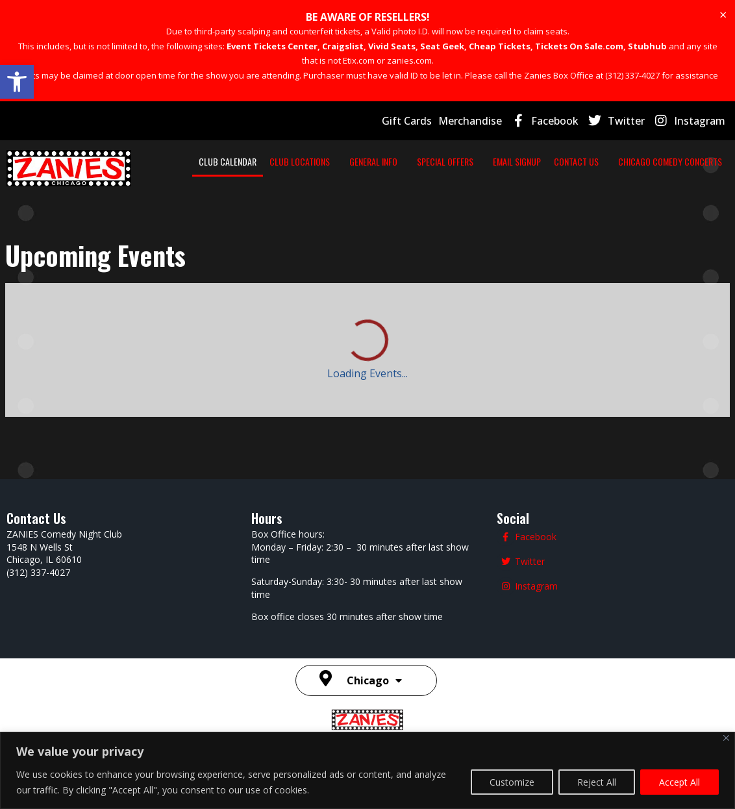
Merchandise (470, 121)
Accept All (679, 782)
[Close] (726, 738)
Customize (512, 782)
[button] (17, 82)
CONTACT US (582, 161)
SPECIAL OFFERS (458, 161)
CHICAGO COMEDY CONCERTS (670, 161)
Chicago (374, 680)
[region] (367, 770)
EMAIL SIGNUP (523, 161)
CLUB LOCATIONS (325, 161)
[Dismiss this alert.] (723, 14)
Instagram (699, 121)
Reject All (596, 782)
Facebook (555, 121)
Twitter (626, 121)
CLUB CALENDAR (253, 161)
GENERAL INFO (393, 161)
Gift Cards (407, 121)
